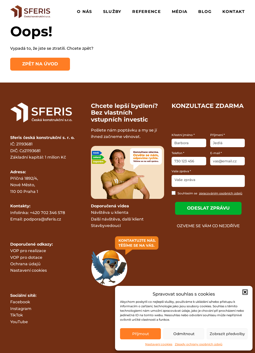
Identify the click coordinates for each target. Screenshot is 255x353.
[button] (245, 292)
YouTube (19, 321)
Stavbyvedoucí (106, 225)
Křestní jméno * (183, 135)
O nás (84, 11)
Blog (204, 11)
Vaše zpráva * (181, 171)
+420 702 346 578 (47, 212)
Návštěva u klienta (109, 212)
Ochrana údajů (25, 264)
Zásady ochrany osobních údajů (198, 344)
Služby (112, 11)
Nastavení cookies (158, 344)
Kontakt (233, 11)
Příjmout (140, 333)
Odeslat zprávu (208, 208)
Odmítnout (183, 333)
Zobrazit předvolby (227, 333)
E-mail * (216, 153)
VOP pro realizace (28, 250)
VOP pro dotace (26, 257)
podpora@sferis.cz (42, 219)
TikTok (16, 315)
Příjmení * (217, 135)
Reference (146, 11)
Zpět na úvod (40, 64)
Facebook (20, 302)
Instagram (20, 308)
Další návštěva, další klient (117, 219)
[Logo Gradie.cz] (30, 12)
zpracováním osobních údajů (220, 193)
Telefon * (178, 153)
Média (179, 11)
